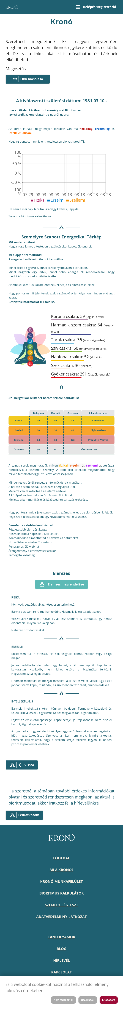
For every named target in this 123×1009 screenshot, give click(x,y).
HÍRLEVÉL (61, 960)
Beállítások (87, 1000)
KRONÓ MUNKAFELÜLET (61, 881)
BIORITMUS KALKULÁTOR (61, 893)
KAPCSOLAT (61, 972)
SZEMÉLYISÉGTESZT (61, 904)
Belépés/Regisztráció (99, 7)
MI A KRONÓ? (61, 869)
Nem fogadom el (63, 1000)
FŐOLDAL (61, 858)
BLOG (61, 948)
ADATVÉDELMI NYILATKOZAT (61, 916)
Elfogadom (108, 1000)
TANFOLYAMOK (61, 937)
